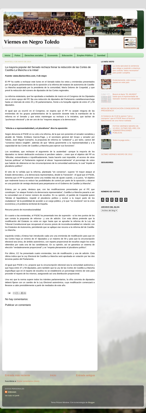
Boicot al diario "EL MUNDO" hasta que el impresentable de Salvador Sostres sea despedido (126, 96)
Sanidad (101, 55)
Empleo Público (85, 55)
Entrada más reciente (17, 375)
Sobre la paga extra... (122, 140)
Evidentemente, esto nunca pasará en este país (124, 81)
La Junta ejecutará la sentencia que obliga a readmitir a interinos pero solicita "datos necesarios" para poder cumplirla (126, 69)
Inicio (7, 55)
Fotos (17, 55)
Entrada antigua (85, 375)
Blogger (91, 402)
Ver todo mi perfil (12, 396)
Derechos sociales (34, 55)
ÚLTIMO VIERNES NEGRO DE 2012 (116, 154)
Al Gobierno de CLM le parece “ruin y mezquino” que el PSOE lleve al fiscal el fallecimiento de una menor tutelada (118, 118)
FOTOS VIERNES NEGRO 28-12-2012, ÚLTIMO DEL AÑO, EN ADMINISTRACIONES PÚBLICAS (126, 129)
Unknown (12, 392)
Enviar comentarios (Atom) (28, 381)
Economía (53, 55)
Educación (67, 55)
